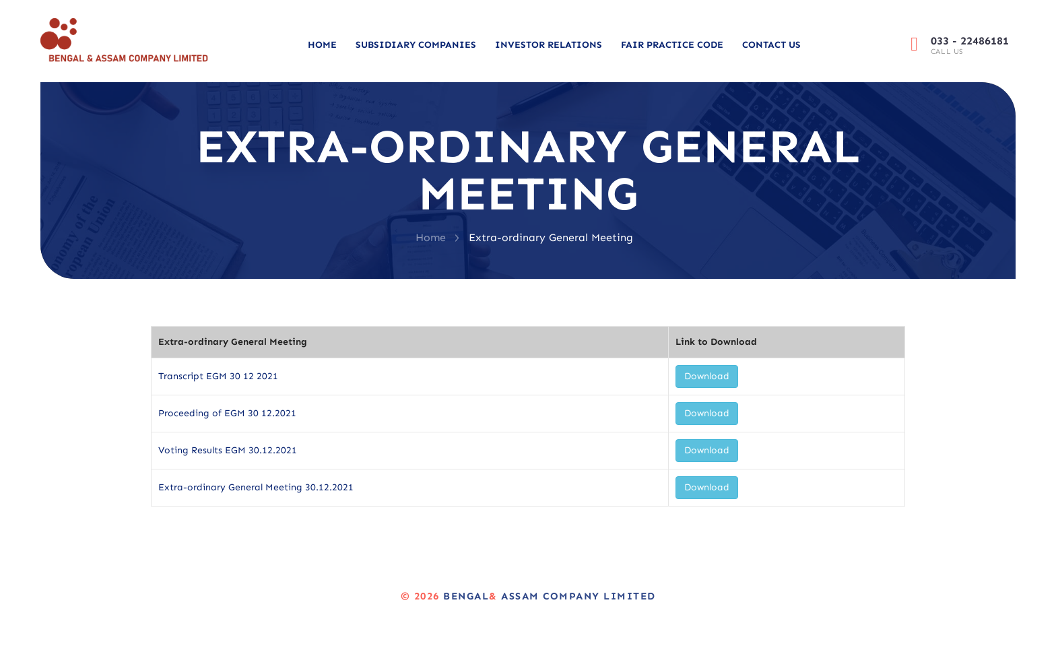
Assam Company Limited (577, 596)
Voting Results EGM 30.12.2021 (227, 450)
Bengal (466, 596)
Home (322, 45)
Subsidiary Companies (416, 45)
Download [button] (706, 376)
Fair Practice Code (672, 45)
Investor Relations (548, 45)
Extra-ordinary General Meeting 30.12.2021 (256, 487)
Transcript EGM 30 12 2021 (218, 376)
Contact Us (771, 45)
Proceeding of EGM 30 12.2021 (227, 413)
